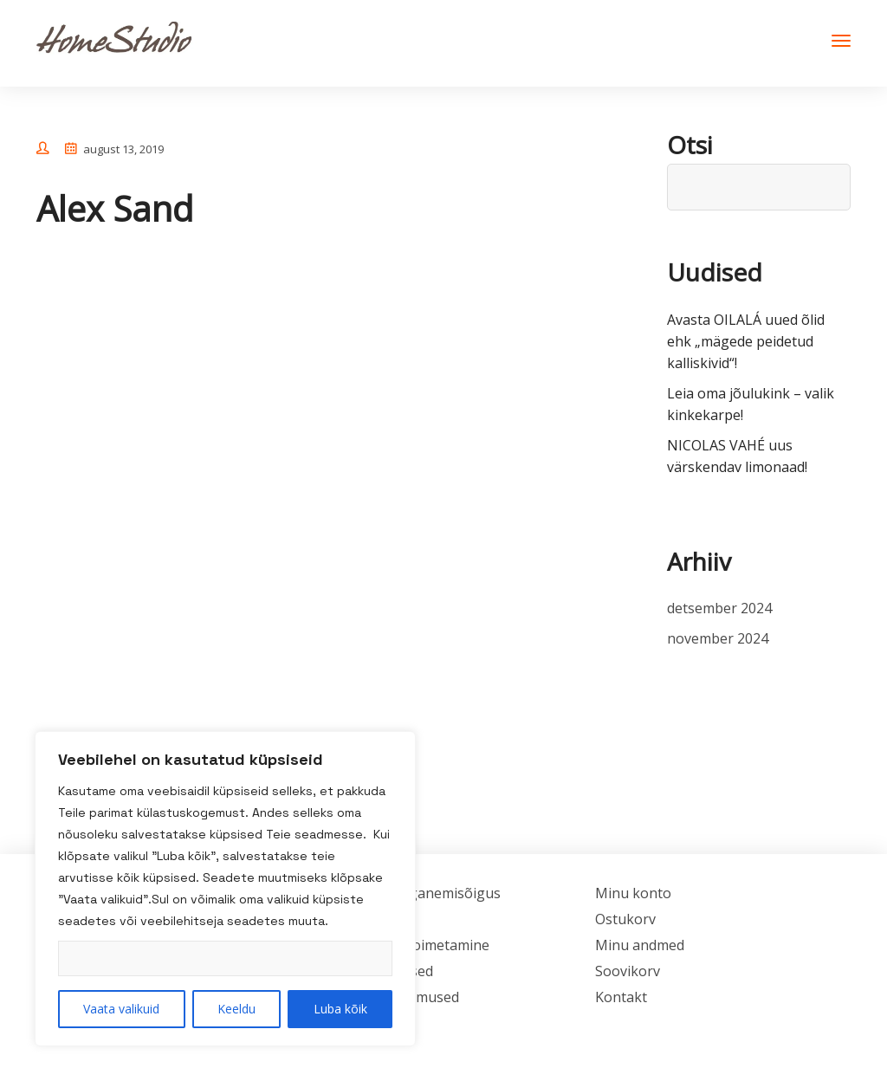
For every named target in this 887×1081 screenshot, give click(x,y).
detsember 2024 (719, 608)
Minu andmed (639, 945)
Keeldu (236, 1008)
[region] (225, 888)
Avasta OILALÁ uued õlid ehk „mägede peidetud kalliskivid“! (746, 341)
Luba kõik (340, 1008)
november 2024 (717, 638)
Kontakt (621, 997)
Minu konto (633, 893)
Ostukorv (625, 919)
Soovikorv (627, 971)
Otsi (690, 144)
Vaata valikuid (121, 1008)
